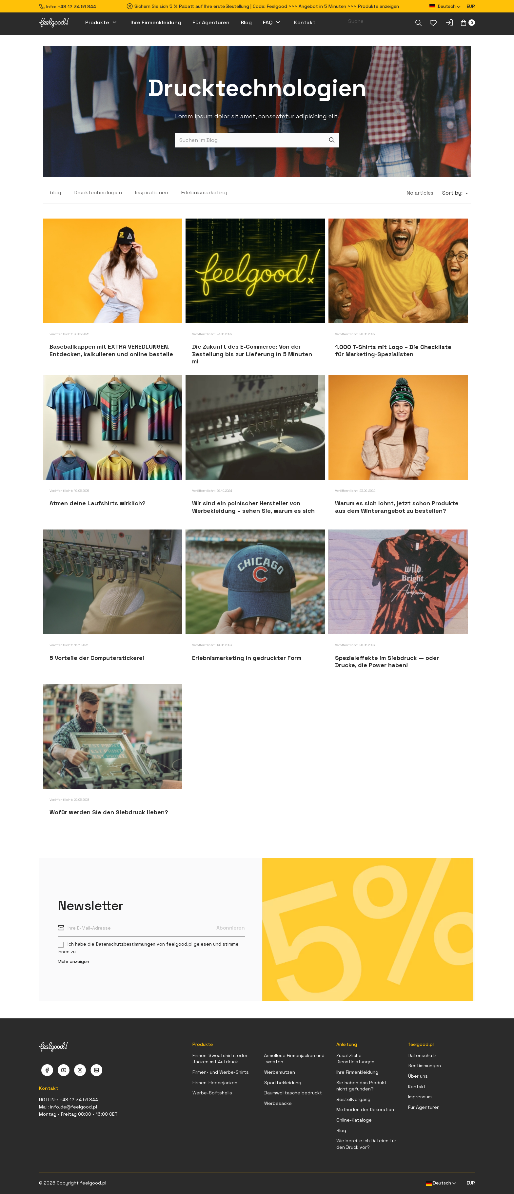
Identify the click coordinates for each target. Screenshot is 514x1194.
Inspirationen (151, 192)
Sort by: (453, 192)
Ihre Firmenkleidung (357, 1072)
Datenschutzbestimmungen (125, 944)
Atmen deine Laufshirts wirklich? (97, 503)
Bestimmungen (424, 1066)
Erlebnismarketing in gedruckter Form (246, 658)
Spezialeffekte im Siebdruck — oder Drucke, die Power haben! (387, 661)
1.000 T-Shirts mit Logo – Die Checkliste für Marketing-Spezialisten (393, 350)
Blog (341, 1130)
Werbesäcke (278, 1103)
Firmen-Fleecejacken (214, 1083)
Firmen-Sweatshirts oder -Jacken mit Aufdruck (221, 1058)
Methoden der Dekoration (365, 1109)
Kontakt (417, 1086)
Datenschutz (422, 1055)
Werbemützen (279, 1072)
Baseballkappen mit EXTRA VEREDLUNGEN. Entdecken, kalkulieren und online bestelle (111, 350)
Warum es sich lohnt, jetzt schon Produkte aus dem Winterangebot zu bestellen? (397, 506)
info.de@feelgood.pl (73, 1107)
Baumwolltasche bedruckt (293, 1093)
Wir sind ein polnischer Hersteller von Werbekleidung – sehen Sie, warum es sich (253, 506)
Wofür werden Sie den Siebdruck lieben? (108, 812)
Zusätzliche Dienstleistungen (355, 1058)
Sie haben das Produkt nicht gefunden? (361, 1086)
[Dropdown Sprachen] (445, 6)
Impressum (420, 1097)
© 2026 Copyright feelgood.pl (72, 1183)
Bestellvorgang (353, 1099)
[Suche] (379, 21)
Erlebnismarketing (204, 192)
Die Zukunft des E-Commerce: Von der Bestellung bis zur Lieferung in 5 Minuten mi (252, 354)
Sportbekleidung (282, 1083)
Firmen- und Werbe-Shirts (220, 1072)
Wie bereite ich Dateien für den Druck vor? (366, 1144)
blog (55, 192)
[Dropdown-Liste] (418, 23)
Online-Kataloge (354, 1120)
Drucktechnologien (98, 192)
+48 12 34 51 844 (77, 7)
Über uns (418, 1076)
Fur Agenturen (424, 1107)
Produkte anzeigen (378, 6)
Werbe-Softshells (212, 1093)
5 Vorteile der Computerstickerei (96, 658)
